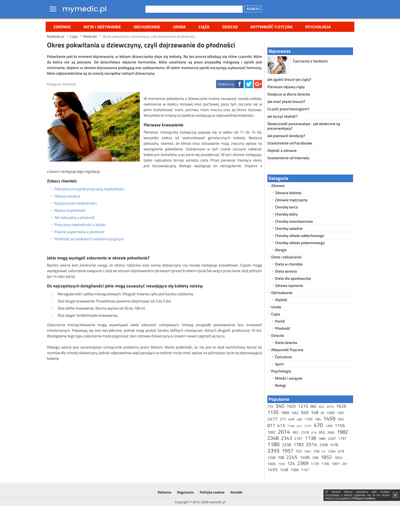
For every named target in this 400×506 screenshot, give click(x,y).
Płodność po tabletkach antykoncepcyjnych (89, 239)
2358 (323, 445)
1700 (308, 419)
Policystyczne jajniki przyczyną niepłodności (89, 189)
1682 (307, 451)
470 (318, 425)
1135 (273, 412)
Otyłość (281, 300)
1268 (271, 457)
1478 (334, 445)
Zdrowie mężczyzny (291, 200)
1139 (315, 463)
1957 (287, 451)
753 (298, 451)
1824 (338, 457)
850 (322, 432)
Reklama (164, 492)
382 (295, 432)
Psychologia (318, 27)
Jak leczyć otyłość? (282, 116)
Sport (279, 364)
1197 (305, 469)
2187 (298, 438)
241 (299, 425)
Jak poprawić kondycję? (286, 136)
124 (291, 463)
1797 (342, 438)
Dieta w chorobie (289, 264)
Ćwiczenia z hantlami (310, 61)
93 (322, 412)
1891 (336, 463)
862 (313, 406)
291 (344, 463)
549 (304, 412)
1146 (290, 425)
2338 (286, 445)
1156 (340, 425)
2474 (330, 406)
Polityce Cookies (364, 498)
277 (283, 419)
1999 (285, 413)
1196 (325, 463)
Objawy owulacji (67, 196)
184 (318, 419)
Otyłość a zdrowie (282, 150)
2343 (286, 438)
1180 (273, 444)
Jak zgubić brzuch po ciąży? (289, 79)
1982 (342, 432)
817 (271, 425)
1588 (294, 469)
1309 (328, 425)
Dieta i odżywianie (102, 27)
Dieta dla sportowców (293, 278)
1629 (341, 406)
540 (280, 406)
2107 (307, 425)
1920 (291, 406)
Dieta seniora (286, 271)
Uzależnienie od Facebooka (289, 143)
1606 (271, 463)
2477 (272, 419)
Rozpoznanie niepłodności (75, 203)
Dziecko (230, 27)
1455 (272, 469)
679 (341, 451)
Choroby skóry (286, 214)
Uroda (179, 27)
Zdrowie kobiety (288, 193)
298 (315, 457)
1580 (331, 412)
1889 (322, 438)
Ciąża (203, 27)
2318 (305, 432)
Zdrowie (62, 27)
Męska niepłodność (70, 210)
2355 (273, 450)
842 (321, 406)
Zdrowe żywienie (289, 285)
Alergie (281, 250)
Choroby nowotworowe (294, 221)
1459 (329, 418)
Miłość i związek (288, 378)
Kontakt (236, 492)
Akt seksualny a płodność (74, 217)
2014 (284, 432)
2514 (311, 444)
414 (314, 432)
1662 (294, 412)
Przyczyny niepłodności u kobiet (80, 225)
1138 (310, 438)
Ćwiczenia (283, 357)
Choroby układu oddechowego (299, 235)
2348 (273, 438)
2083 (330, 432)
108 (316, 451)
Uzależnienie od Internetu (288, 158)
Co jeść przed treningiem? (288, 109)
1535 (281, 463)
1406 (305, 457)
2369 (302, 463)
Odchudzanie (147, 27)
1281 (340, 412)
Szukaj (253, 9)
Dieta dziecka (286, 342)
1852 (326, 457)
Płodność (69, 84)
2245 (291, 457)
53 (323, 451)
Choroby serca (286, 207)
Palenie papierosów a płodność (79, 232)
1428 (284, 470)
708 (281, 457)
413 (281, 425)
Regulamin (185, 492)
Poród (280, 321)
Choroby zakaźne (289, 228)
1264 (332, 451)
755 (270, 406)
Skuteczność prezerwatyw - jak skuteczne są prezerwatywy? (303, 126)
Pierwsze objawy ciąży (286, 87)
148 (314, 412)
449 (291, 419)
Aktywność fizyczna (272, 27)
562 (341, 419)
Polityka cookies (212, 492)
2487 (332, 438)
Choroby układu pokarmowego (300, 243)
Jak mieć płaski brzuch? (286, 101)
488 (299, 419)
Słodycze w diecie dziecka (288, 94)
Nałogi (280, 385)
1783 (298, 444)
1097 (271, 432)
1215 (303, 406)
